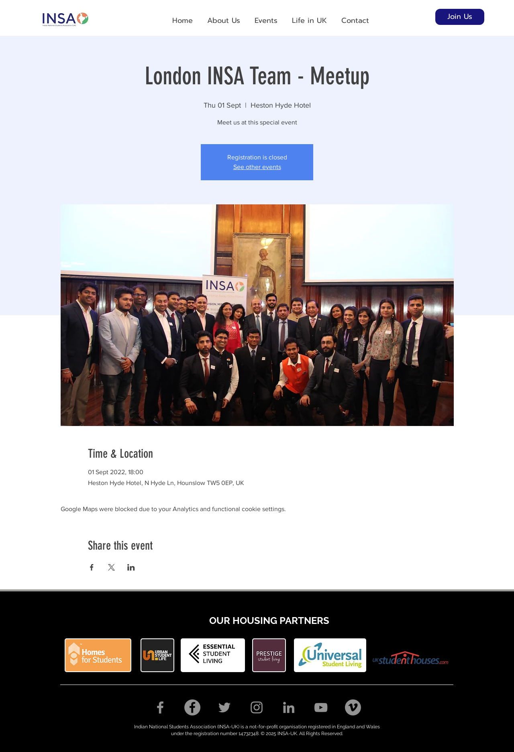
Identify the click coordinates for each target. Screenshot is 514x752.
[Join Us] (459, 17)
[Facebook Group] (192, 707)
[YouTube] (321, 707)
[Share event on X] (111, 567)
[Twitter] (224, 707)
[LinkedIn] (289, 707)
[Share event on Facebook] (92, 567)
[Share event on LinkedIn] (131, 567)
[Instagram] (257, 707)
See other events (257, 166)
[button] (223, 17)
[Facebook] (160, 707)
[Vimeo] (353, 707)
